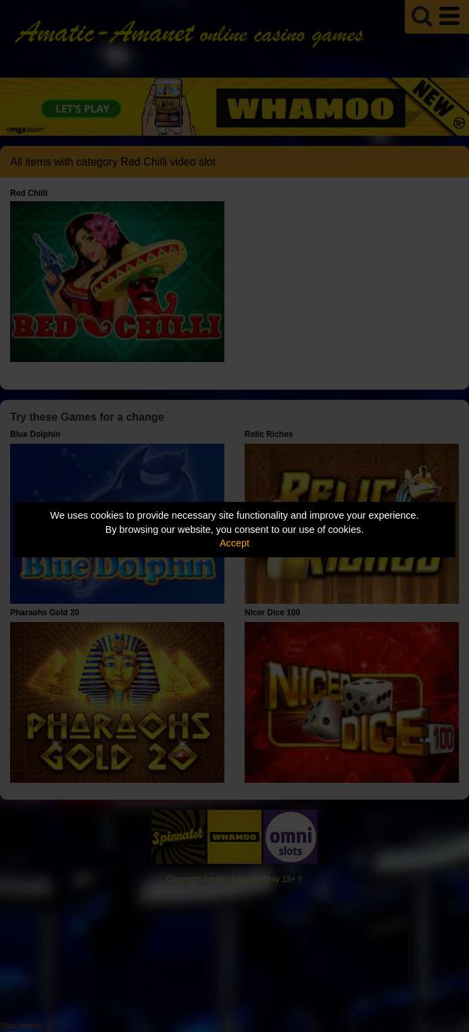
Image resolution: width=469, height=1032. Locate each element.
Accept (234, 543)
